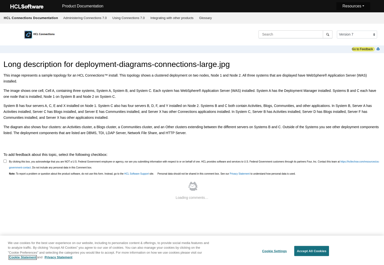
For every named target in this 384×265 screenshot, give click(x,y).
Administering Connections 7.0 (85, 18)
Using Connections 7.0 (128, 18)
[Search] (327, 34)
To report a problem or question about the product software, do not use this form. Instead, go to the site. (81, 173)
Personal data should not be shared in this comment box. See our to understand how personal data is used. (227, 173)
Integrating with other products (172, 18)
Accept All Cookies (312, 252)
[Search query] (295, 34)
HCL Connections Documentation (31, 18)
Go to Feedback (362, 49)
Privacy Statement (240, 173)
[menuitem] (85, 18)
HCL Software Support (136, 173)
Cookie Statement (22, 259)
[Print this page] (378, 49)
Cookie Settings (274, 252)
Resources (351, 6)
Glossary (205, 18)
